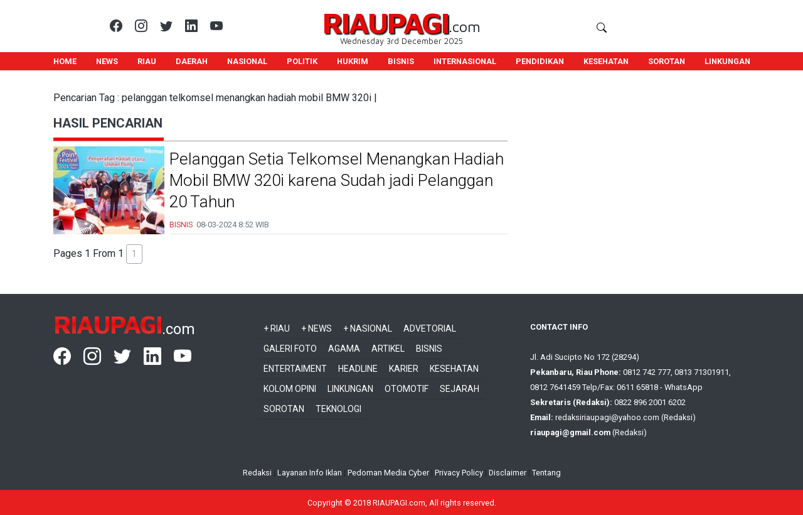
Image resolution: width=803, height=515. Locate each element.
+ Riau (276, 328)
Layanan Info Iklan (309, 472)
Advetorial (429, 328)
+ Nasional (367, 328)
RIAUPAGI (385, 22)
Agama (344, 349)
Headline (358, 369)
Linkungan (350, 389)
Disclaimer (507, 472)
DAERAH (192, 61)
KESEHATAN (606, 61)
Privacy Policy (459, 472)
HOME (65, 61)
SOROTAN (666, 61)
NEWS (107, 61)
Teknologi (338, 409)
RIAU (146, 61)
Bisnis (429, 349)
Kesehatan (454, 369)
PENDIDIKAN (540, 61)
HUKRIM (352, 61)
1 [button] (134, 254)
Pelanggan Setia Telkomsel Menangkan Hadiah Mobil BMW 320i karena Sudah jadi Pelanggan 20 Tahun (336, 180)
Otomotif (406, 389)
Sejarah (459, 389)
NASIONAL (247, 61)
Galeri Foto (290, 349)
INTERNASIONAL (464, 61)
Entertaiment (295, 369)
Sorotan (283, 409)
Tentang (546, 472)
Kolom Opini (289, 389)
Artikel (388, 349)
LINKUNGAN (727, 61)
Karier (403, 369)
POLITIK (302, 61)
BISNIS (401, 61)
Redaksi (257, 472)
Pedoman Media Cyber (388, 472)
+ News (316, 328)
